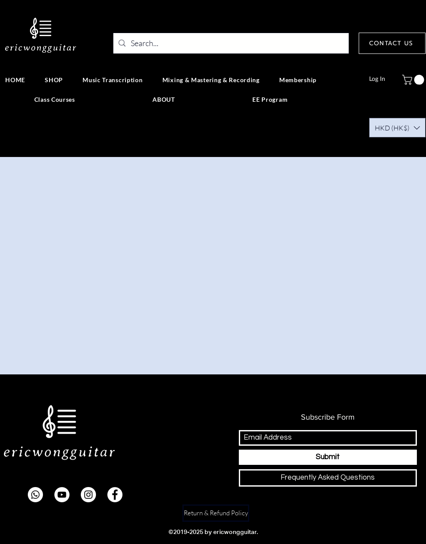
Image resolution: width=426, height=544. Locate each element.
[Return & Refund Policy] (215, 513)
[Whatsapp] (35, 494)
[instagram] (88, 494)
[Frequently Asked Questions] (328, 478)
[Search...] (230, 43)
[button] (397, 127)
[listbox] (397, 127)
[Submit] (328, 457)
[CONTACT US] (392, 43)
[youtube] (61, 494)
